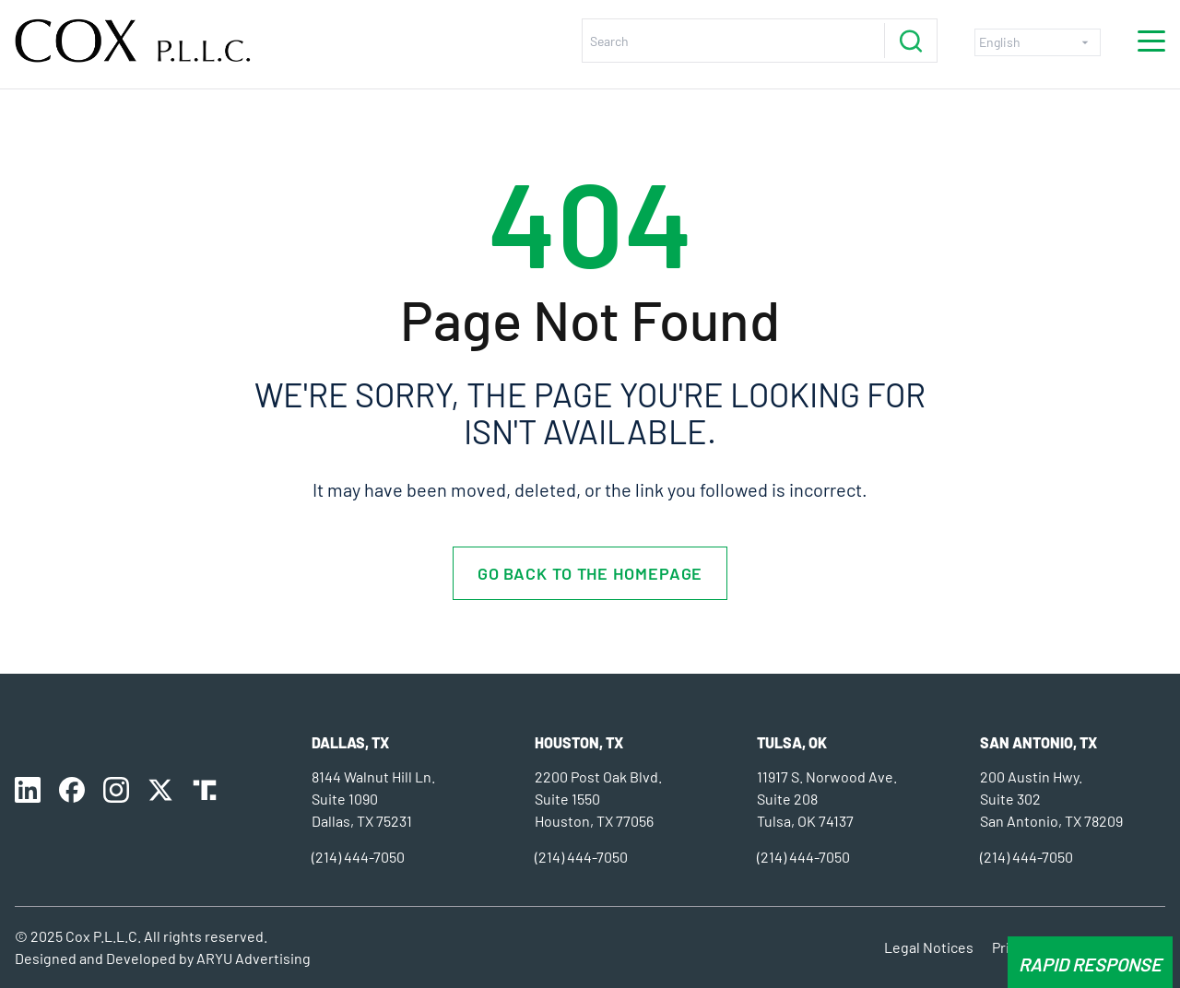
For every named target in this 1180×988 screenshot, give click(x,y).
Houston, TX (579, 742)
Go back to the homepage (590, 573)
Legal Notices (929, 947)
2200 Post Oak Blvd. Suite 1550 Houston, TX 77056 (598, 798)
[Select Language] (1037, 42)
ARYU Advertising (253, 958)
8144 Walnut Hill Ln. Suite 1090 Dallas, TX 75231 (373, 798)
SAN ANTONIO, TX (1038, 742)
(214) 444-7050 (358, 856)
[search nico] (737, 40)
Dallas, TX (350, 742)
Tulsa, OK (792, 742)
